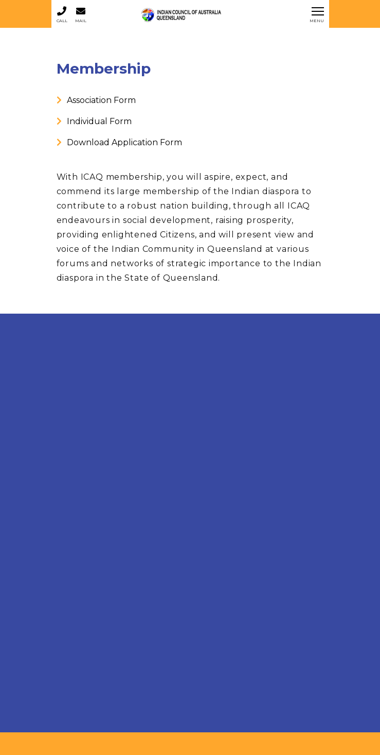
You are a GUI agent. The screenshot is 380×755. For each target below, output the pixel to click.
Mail (80, 14)
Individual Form (94, 121)
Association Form (96, 100)
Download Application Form (119, 142)
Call (62, 14)
